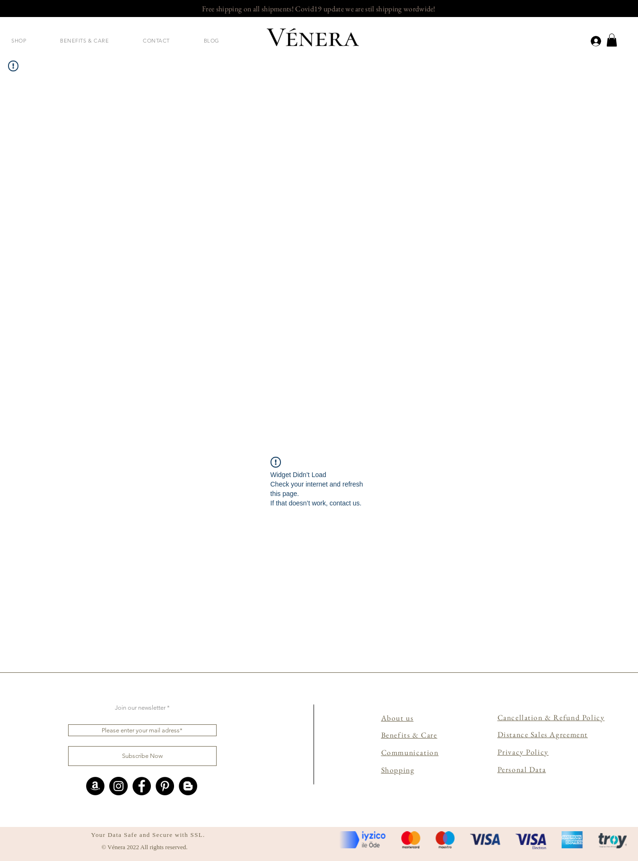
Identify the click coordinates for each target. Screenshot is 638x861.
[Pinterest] (165, 786)
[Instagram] (118, 786)
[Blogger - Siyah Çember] (188, 786)
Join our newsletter (140, 707)
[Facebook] (141, 786)
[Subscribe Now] (142, 756)
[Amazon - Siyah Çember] (95, 786)
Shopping (398, 770)
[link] (611, 40)
